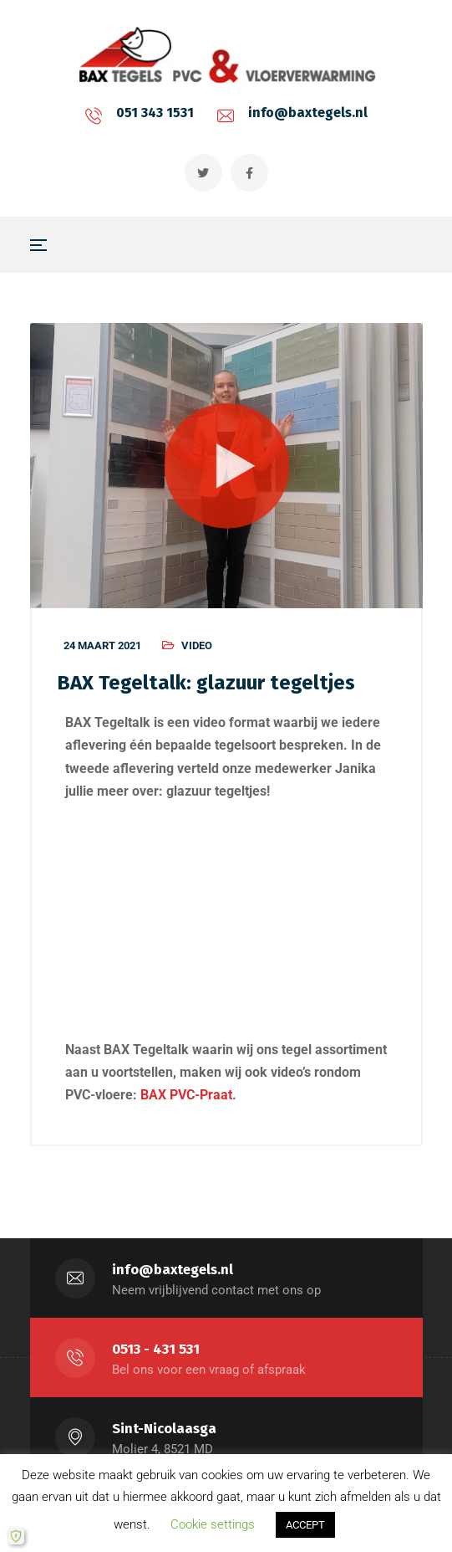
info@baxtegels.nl (308, 112)
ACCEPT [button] (305, 1525)
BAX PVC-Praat (186, 1095)
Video (196, 645)
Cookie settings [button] (212, 1524)
